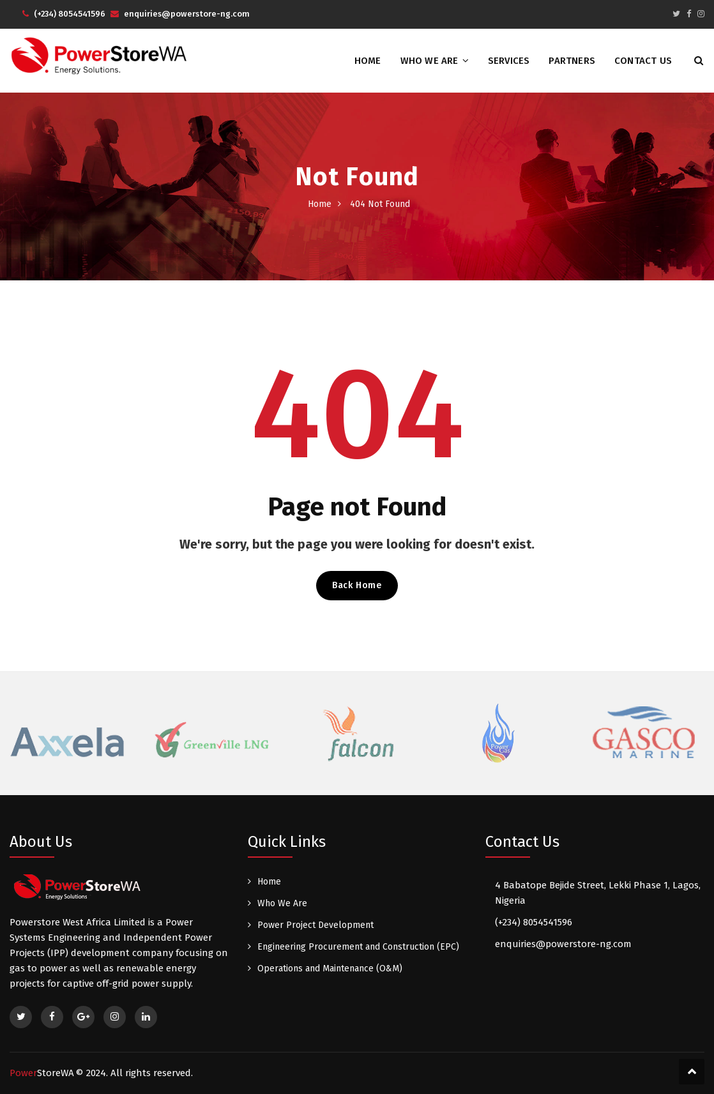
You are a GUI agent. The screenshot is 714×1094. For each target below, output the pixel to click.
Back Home (356, 585)
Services (509, 60)
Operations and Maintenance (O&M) (329, 968)
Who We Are (429, 60)
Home (367, 60)
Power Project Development (315, 925)
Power (42, 1073)
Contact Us (643, 60)
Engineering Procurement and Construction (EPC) (358, 946)
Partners (572, 60)
